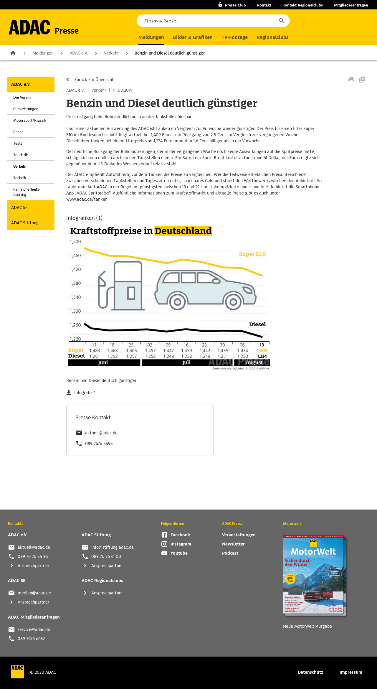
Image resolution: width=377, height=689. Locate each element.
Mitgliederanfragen (351, 5)
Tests (17, 143)
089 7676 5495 (99, 443)
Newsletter (233, 544)
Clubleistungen (25, 108)
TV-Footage (234, 37)
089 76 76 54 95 (33, 556)
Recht (18, 131)
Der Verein (22, 97)
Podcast (230, 553)
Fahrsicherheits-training (26, 192)
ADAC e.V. (79, 53)
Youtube (179, 553)
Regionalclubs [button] (272, 37)
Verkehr (111, 53)
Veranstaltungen (239, 535)
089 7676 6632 (31, 638)
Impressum (351, 672)
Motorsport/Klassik (29, 120)
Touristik (20, 154)
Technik (19, 177)
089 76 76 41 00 (106, 556)
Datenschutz (310, 672)
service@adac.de (34, 629)
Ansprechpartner (33, 565)
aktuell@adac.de (101, 433)
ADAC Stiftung (25, 222)
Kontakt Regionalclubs (302, 5)
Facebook (180, 535)
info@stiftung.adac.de (112, 547)
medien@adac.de (34, 593)
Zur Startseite (12, 52)
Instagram (181, 544)
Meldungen (43, 53)
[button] (282, 20)
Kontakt (264, 5)
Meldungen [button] (151, 37)
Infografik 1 (84, 392)
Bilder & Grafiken (193, 37)
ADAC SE (19, 207)
